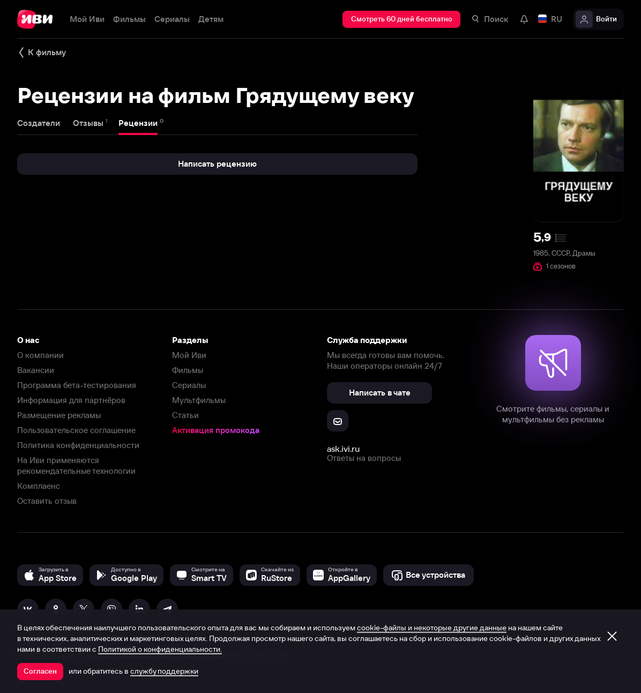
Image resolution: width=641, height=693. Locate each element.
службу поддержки (164, 671)
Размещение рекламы (59, 415)
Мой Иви (189, 355)
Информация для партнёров (71, 400)
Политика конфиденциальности (78, 445)
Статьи (185, 415)
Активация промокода (215, 430)
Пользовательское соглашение (76, 430)
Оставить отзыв (47, 500)
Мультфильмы (199, 400)
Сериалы (189, 385)
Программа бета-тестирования (76, 385)
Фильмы (187, 370)
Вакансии (35, 370)
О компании (40, 355)
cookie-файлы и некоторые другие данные (431, 627)
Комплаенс (38, 485)
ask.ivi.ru (343, 448)
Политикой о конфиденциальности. (160, 649)
